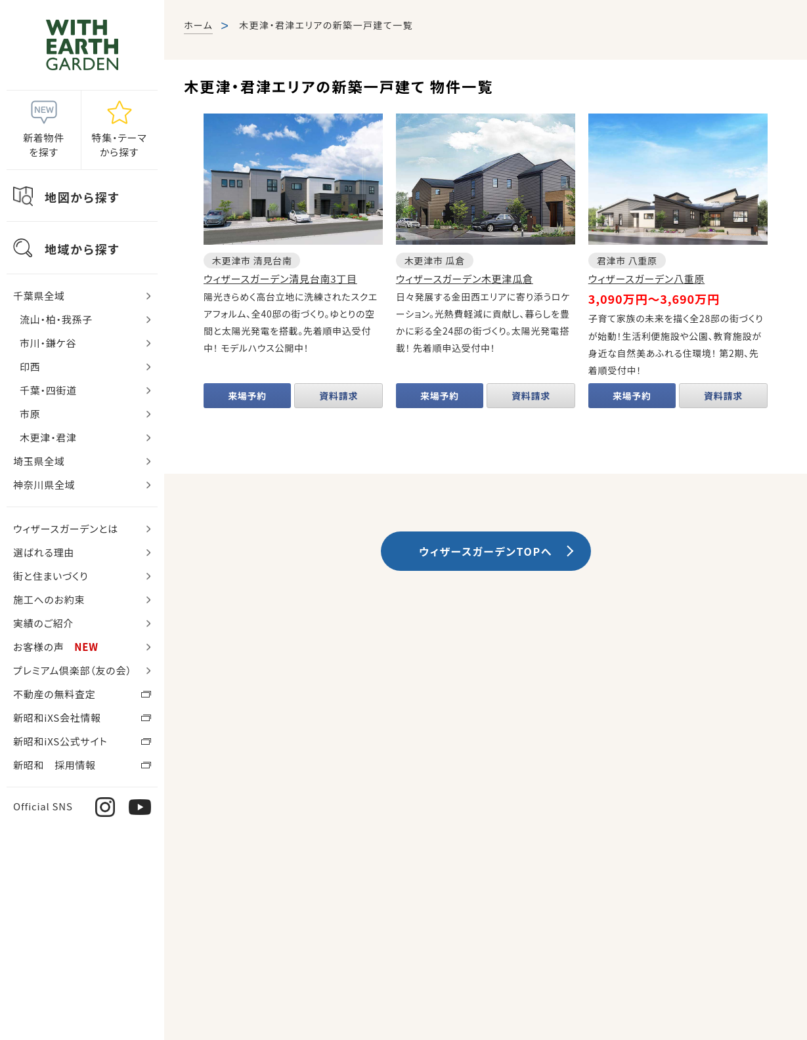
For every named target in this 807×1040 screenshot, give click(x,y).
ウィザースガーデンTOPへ (485, 551)
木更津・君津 (48, 437)
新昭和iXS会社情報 (57, 717)
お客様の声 (55, 647)
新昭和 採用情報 (54, 765)
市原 (30, 414)
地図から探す (82, 196)
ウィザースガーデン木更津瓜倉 (464, 278)
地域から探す (82, 248)
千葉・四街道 (48, 390)
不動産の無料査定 (54, 694)
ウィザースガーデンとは (65, 528)
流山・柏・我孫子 (56, 319)
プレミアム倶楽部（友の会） (72, 670)
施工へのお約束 (49, 599)
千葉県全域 (39, 295)
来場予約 (247, 395)
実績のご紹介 (43, 623)
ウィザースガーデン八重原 (646, 278)
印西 (30, 366)
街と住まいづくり (50, 576)
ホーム (198, 24)
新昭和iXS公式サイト (60, 741)
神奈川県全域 (44, 484)
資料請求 (338, 395)
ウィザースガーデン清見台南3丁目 (280, 278)
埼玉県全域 (39, 461)
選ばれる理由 (43, 552)
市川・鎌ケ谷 (48, 343)
